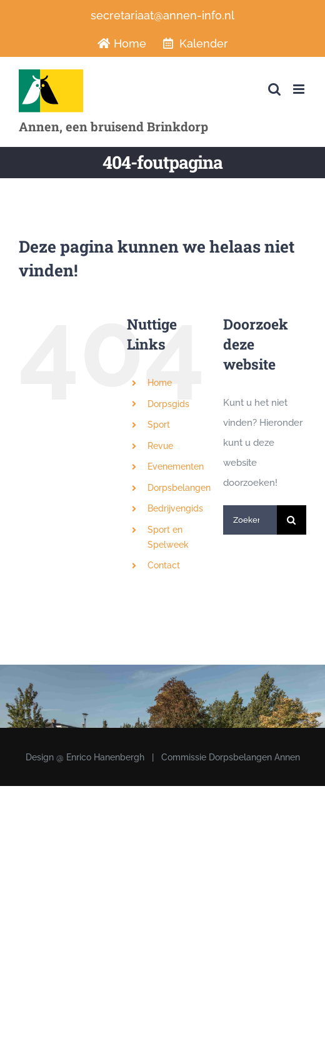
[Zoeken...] (250, 520)
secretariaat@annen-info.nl (162, 15)
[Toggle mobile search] (274, 89)
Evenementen (176, 466)
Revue (160, 446)
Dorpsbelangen (179, 488)
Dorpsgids (168, 404)
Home (160, 383)
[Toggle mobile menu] (299, 89)
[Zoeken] (291, 520)
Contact (164, 565)
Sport (159, 425)
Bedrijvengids (175, 508)
